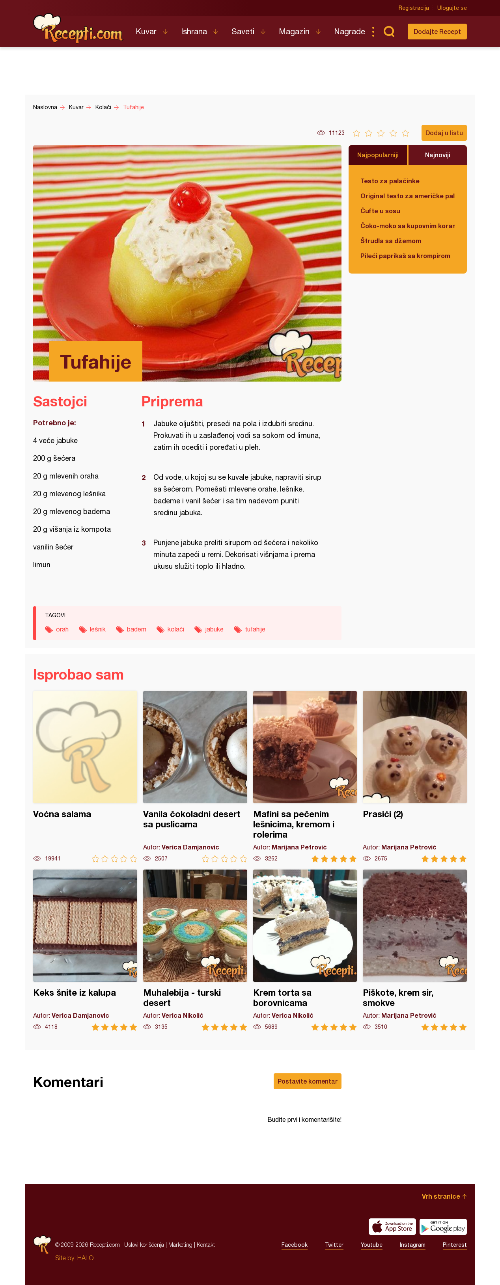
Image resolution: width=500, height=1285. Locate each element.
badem (136, 629)
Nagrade (349, 31)
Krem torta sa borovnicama (305, 950)
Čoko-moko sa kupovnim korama (407, 225)
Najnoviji (437, 154)
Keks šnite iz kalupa (85, 950)
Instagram (412, 1245)
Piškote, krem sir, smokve (415, 950)
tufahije (255, 629)
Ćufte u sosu (380, 210)
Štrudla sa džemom (390, 240)
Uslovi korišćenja (144, 1244)
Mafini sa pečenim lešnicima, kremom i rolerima (305, 776)
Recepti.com (78, 28)
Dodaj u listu (444, 132)
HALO (85, 1257)
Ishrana (194, 31)
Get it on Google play (443, 1226)
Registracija (414, 8)
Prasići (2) (415, 776)
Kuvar (146, 31)
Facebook (295, 1245)
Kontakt (206, 1244)
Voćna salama (85, 776)
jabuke (214, 629)
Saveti (242, 31)
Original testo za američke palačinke (407, 195)
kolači (176, 629)
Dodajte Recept (437, 31)
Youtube (371, 1245)
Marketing (180, 1244)
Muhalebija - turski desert (195, 950)
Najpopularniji (378, 154)
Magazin (294, 31)
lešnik (98, 629)
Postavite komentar (308, 1081)
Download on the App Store (392, 1226)
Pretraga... (388, 31)
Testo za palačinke (390, 180)
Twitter (334, 1245)
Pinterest (455, 1245)
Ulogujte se (452, 8)
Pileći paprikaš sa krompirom (405, 255)
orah (62, 629)
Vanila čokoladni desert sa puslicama (195, 776)
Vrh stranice (441, 1196)
